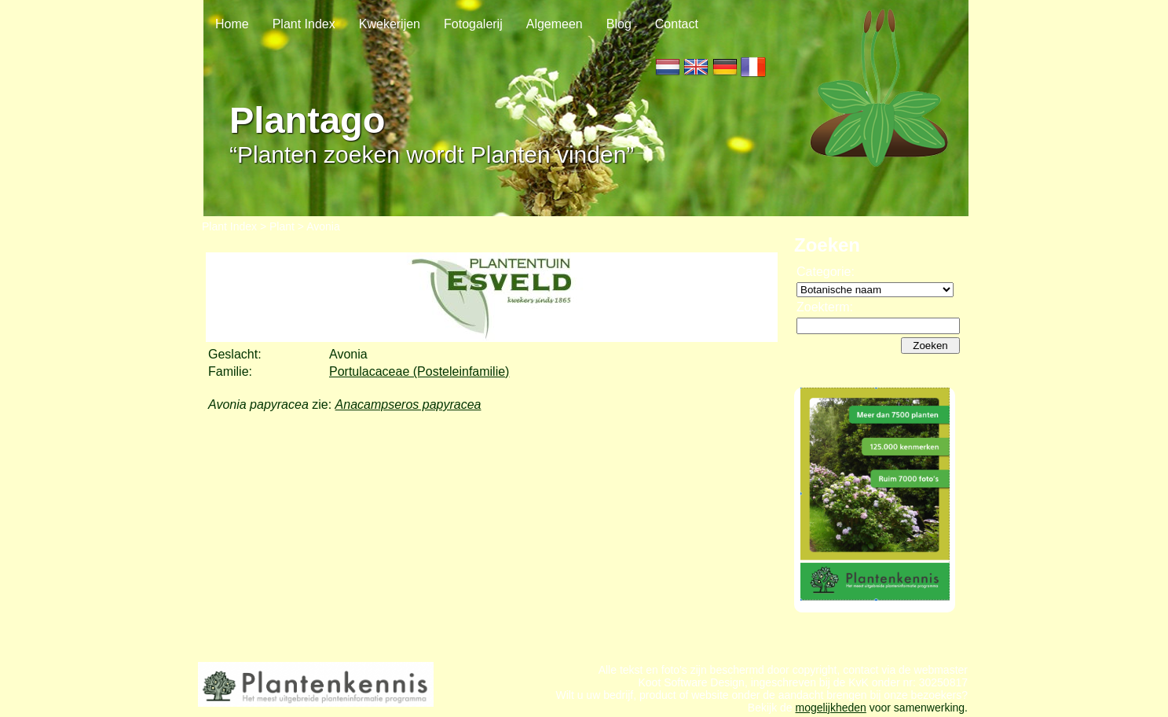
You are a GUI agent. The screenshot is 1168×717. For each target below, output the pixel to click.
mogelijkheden (831, 707)
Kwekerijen (389, 24)
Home (232, 24)
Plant (282, 226)
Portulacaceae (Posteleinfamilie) (419, 371)
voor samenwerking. (917, 707)
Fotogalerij (473, 24)
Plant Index (304, 24)
